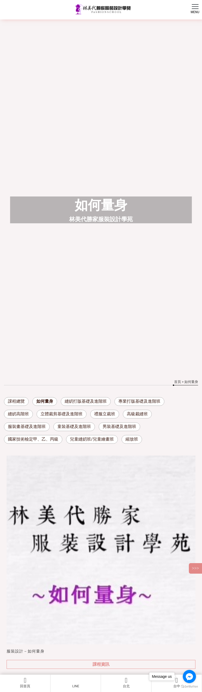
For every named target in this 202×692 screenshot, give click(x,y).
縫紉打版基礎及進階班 (86, 401)
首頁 (177, 382)
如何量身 (44, 401)
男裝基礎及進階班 (119, 426)
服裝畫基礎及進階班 (27, 426)
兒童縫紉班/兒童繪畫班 (92, 439)
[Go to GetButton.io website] (189, 686)
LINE (75, 686)
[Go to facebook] (189, 676)
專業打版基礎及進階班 (139, 401)
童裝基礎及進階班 (74, 426)
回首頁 (25, 682)
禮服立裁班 (104, 413)
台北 (126, 682)
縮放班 (131, 439)
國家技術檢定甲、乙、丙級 (33, 439)
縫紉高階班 (18, 413)
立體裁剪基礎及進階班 (62, 413)
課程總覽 (16, 401)
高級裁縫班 (137, 413)
